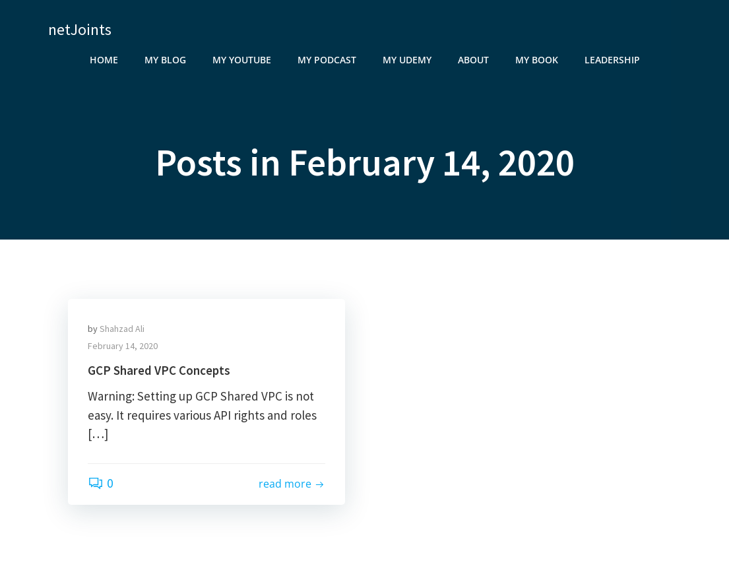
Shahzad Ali (122, 329)
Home (104, 59)
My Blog (165, 59)
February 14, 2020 (123, 346)
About (473, 59)
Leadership (612, 59)
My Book (536, 59)
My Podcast (327, 59)
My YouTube (241, 59)
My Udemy (407, 59)
